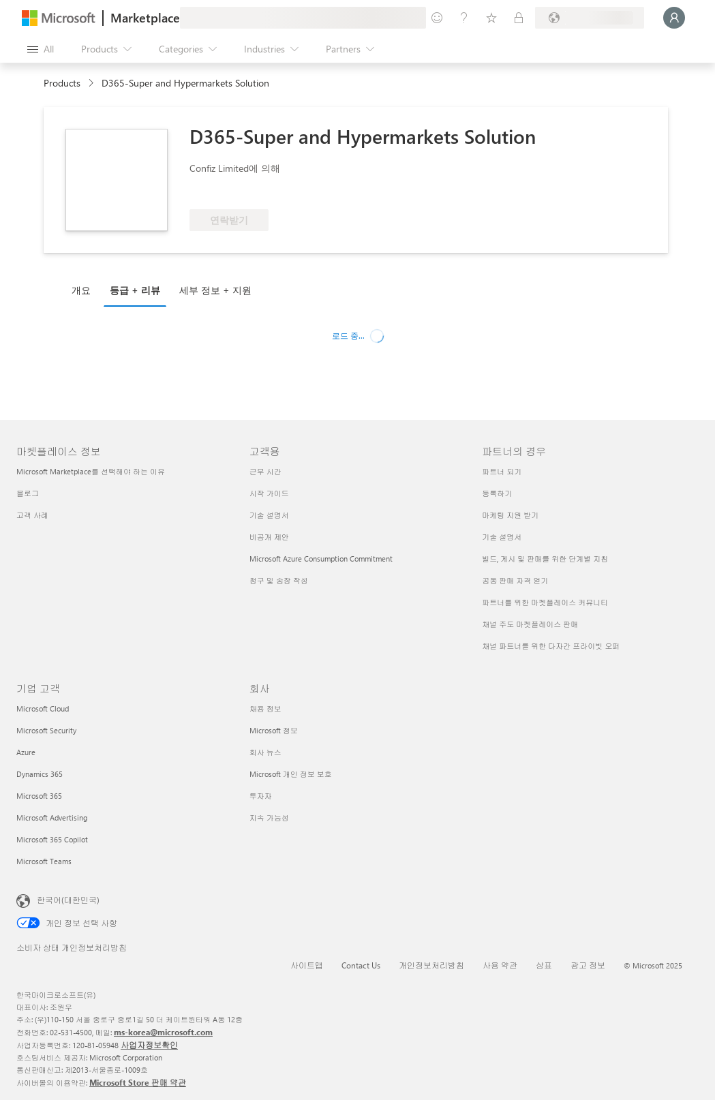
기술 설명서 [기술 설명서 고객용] (269, 515)
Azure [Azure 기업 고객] (25, 752)
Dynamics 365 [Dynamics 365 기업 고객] (39, 774)
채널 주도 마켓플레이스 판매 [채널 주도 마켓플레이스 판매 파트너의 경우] (530, 624)
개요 (81, 290)
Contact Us (360, 965)
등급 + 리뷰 (135, 290)
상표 (544, 965)
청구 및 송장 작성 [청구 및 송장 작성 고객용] (278, 580)
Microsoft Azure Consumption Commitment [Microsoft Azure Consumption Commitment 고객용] (321, 558)
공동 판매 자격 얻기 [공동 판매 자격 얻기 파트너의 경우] (515, 580)
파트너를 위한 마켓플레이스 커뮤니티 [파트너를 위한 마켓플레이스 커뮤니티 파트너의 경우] (545, 602)
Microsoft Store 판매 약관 (137, 1082)
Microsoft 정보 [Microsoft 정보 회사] (273, 730)
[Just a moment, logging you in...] (674, 18)
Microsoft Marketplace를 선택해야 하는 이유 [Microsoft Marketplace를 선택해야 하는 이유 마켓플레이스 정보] (90, 471)
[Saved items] (491, 17)
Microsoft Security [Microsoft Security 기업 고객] (46, 730)
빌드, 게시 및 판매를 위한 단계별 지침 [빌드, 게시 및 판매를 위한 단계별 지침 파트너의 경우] (545, 558)
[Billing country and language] (589, 18)
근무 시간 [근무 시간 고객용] (265, 471)
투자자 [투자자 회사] (260, 796)
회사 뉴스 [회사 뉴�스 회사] (265, 752)
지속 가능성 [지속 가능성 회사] (269, 817)
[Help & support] (464, 17)
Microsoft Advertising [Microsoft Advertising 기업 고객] (51, 817)
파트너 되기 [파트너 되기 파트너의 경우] (501, 471)
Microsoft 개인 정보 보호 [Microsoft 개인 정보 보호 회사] (290, 774)
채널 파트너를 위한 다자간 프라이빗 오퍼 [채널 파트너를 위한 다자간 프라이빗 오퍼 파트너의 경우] (551, 646)
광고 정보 (588, 965)
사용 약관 (500, 965)
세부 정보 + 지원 (215, 290)
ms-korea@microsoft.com (163, 1031)
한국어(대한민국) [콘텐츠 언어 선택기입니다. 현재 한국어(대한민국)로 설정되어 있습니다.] (68, 899)
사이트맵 (306, 965)
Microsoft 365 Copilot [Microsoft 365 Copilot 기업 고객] (52, 839)
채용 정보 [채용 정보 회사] (265, 708)
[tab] (84, 290)
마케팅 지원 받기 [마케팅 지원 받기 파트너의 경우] (510, 515)
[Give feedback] (437, 17)
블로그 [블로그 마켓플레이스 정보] (27, 493)
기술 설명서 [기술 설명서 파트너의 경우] (501, 537)
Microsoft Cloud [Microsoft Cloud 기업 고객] (42, 708)
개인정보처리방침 (431, 965)
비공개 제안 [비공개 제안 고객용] (269, 537)
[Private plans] (519, 17)
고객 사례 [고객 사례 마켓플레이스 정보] (32, 515)
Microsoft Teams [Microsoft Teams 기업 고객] (44, 861)
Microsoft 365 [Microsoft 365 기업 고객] (39, 796)
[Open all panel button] (40, 49)
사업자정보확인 (149, 1044)
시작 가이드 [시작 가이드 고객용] (269, 493)
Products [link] (62, 82)
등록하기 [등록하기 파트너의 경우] (497, 493)
